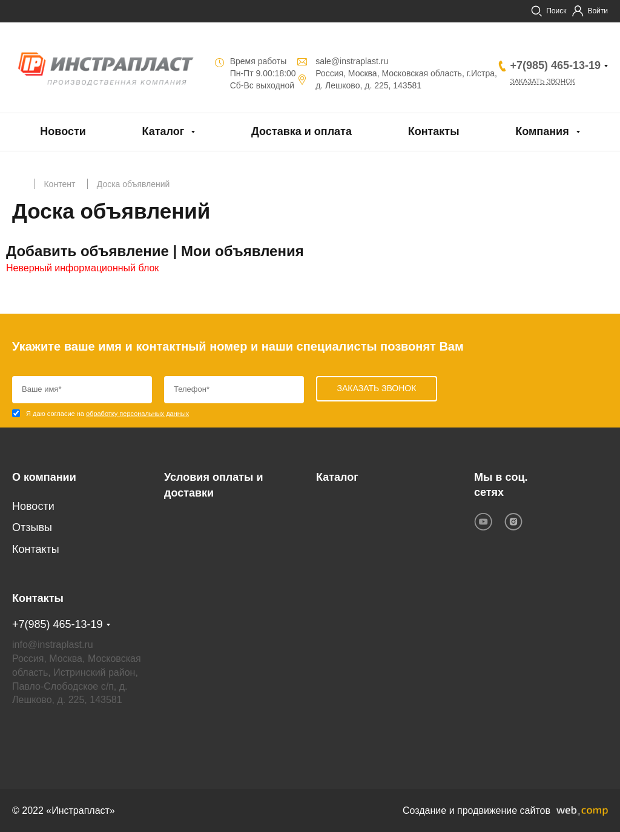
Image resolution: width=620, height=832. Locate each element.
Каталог (163, 131)
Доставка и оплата (301, 131)
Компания (542, 131)
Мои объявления (242, 251)
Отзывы (32, 527)
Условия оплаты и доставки (213, 485)
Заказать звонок (544, 82)
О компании (44, 477)
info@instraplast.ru (52, 644)
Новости (62, 131)
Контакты (434, 131)
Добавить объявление (87, 251)
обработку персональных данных (137, 413)
